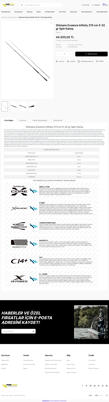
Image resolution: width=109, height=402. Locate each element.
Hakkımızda (5, 360)
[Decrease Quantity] (58, 54)
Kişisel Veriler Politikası (52, 372)
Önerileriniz (57, 120)
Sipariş (25, 368)
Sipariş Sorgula (71, 372)
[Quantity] (64, 54)
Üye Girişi (92, 364)
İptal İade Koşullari (50, 368)
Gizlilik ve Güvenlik (51, 364)
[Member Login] (84, 5)
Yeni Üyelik (92, 360)
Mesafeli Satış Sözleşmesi (53, 360)
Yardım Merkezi (28, 360)
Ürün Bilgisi (8, 120)
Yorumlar (22, 120)
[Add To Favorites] (51, 23)
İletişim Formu (71, 368)
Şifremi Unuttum (94, 368)
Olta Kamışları (72, 44)
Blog (68, 360)
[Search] (40, 5)
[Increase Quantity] (70, 54)
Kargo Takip (70, 364)
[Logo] (8, 5)
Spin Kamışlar (81, 44)
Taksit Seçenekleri (39, 120)
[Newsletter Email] (18, 331)
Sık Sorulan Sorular (29, 364)
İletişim (3, 368)
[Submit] (33, 331)
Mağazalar (4, 364)
